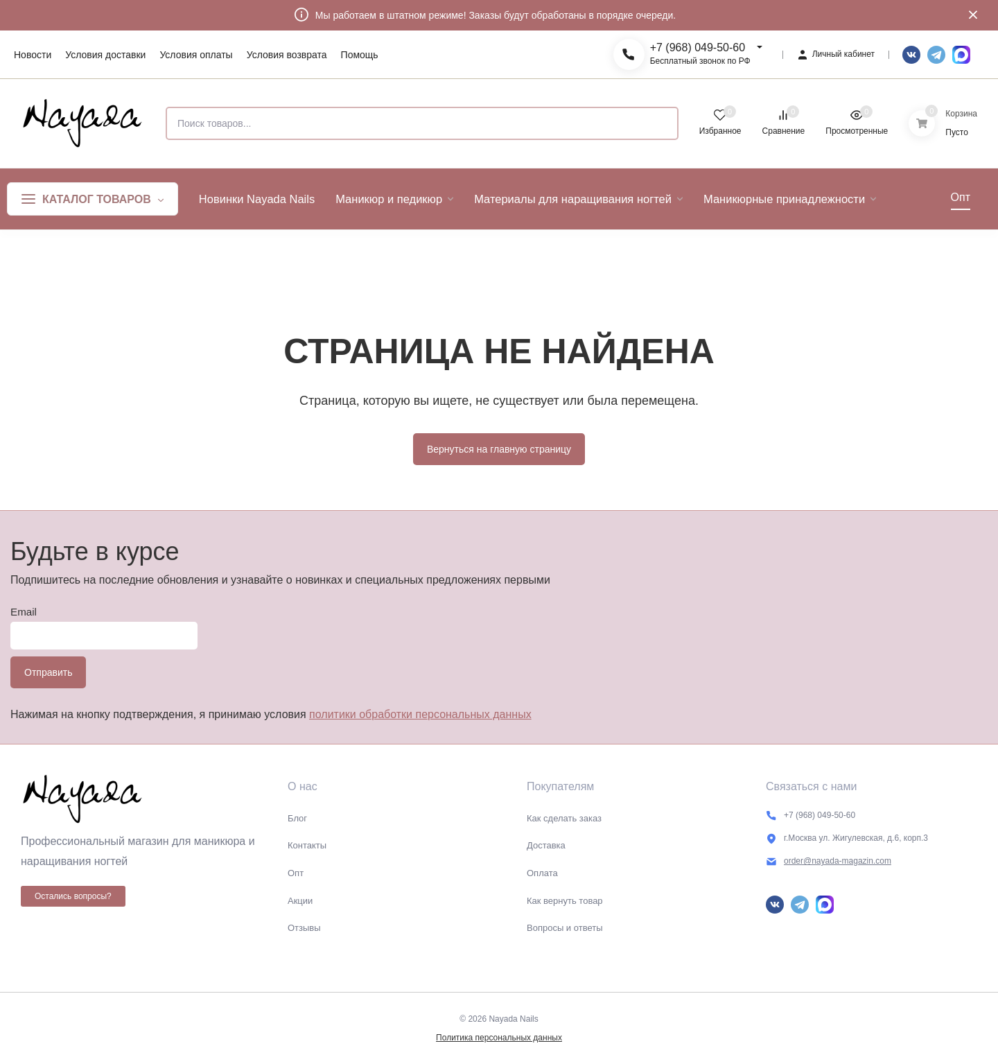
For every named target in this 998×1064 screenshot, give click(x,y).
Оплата (542, 873)
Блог (297, 818)
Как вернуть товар (565, 901)
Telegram (936, 54)
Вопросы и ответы (564, 928)
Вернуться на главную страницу (499, 449)
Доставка (546, 845)
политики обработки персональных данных (420, 714)
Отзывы (304, 928)
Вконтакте (911, 55)
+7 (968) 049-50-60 (697, 47)
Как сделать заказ (564, 818)
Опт (296, 873)
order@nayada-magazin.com (837, 861)
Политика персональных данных (499, 1038)
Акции (300, 901)
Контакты (307, 845)
